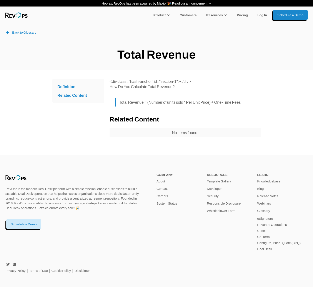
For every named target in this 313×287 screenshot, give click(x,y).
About (160, 181)
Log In (262, 15)
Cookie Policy (61, 270)
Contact (162, 188)
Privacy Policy (15, 270)
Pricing (242, 15)
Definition (66, 86)
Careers (162, 196)
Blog (260, 188)
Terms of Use (38, 270)
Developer (214, 188)
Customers (188, 15)
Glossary (263, 211)
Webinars (264, 203)
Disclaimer (82, 270)
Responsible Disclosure (224, 203)
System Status (166, 203)
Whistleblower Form (221, 211)
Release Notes (267, 196)
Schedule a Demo (24, 224)
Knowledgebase (268, 181)
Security (213, 196)
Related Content (72, 95)
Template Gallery (219, 181)
